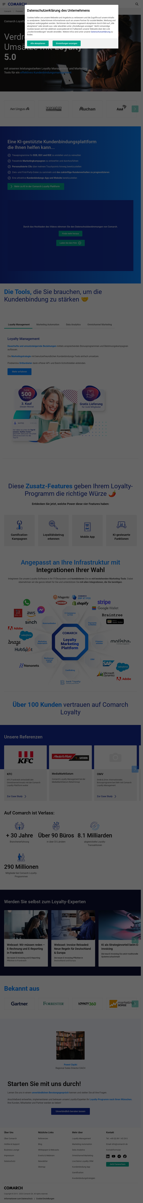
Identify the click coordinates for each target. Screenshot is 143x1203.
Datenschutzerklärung (100, 32)
